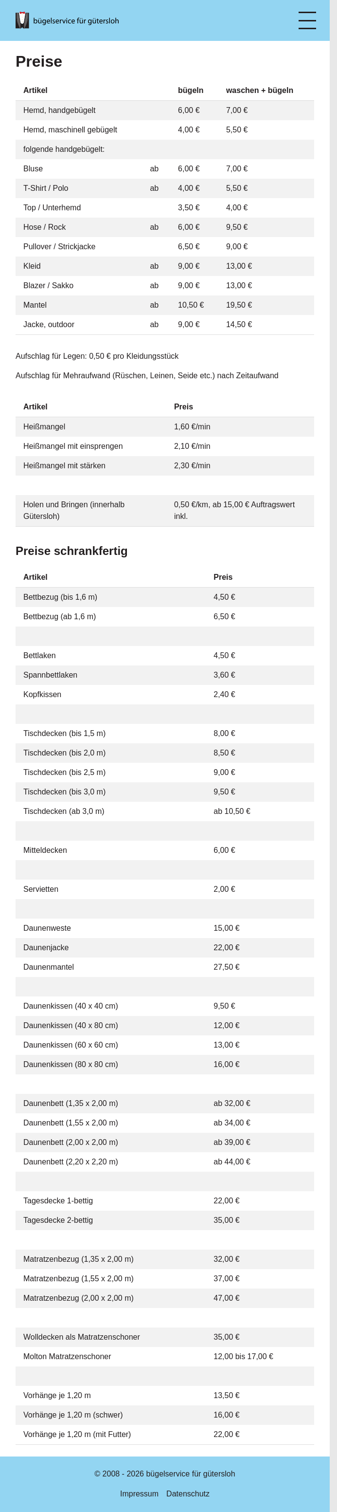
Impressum (139, 1494)
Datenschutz (188, 1494)
